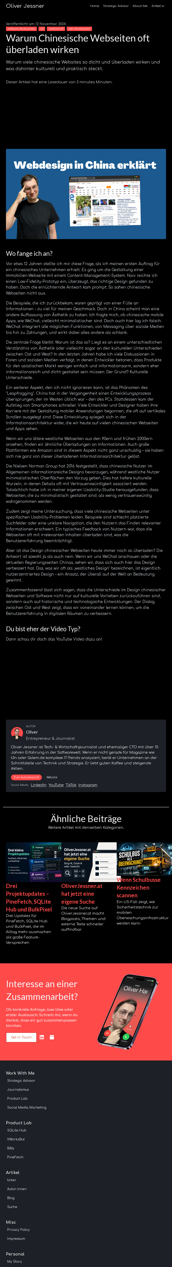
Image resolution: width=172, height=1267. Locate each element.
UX (42, 28)
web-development (79, 28)
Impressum (16, 1239)
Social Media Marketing (26, 1107)
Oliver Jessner (25, 6)
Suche (12, 1207)
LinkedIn (39, 785)
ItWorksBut (16, 1139)
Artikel (158, 6)
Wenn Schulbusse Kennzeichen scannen (139, 887)
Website (51, 777)
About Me (140, 6)
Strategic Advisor (116, 6)
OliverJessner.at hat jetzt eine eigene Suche (81, 893)
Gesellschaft (55, 28)
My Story (14, 1261)
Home (94, 6)
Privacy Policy (18, 1230)
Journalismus (18, 1090)
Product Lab (17, 1098)
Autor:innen (17, 1189)
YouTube (56, 785)
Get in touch (21, 1037)
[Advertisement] (86, 115)
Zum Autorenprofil (26, 777)
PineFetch (15, 1157)
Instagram (87, 785)
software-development (21, 28)
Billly (10, 1148)
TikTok (71, 785)
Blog (10, 1198)
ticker (11, 1180)
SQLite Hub (16, 1130)
